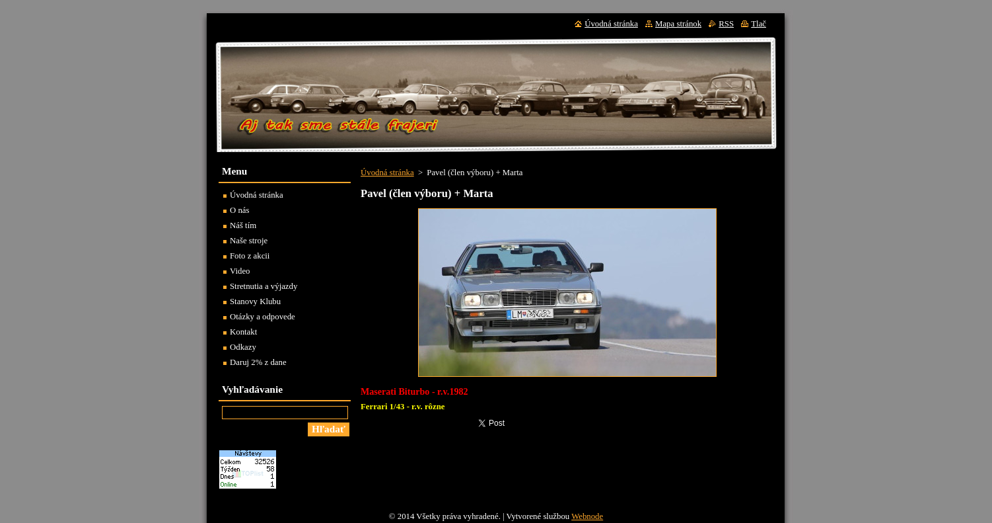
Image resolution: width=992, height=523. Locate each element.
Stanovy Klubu (255, 301)
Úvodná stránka (387, 172)
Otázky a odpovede (262, 316)
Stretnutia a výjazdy (263, 286)
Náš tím (243, 225)
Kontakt (243, 332)
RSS (726, 23)
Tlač (758, 23)
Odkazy (243, 347)
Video (240, 271)
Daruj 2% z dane (258, 362)
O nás (240, 210)
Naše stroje (248, 240)
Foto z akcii (249, 256)
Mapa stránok (678, 23)
